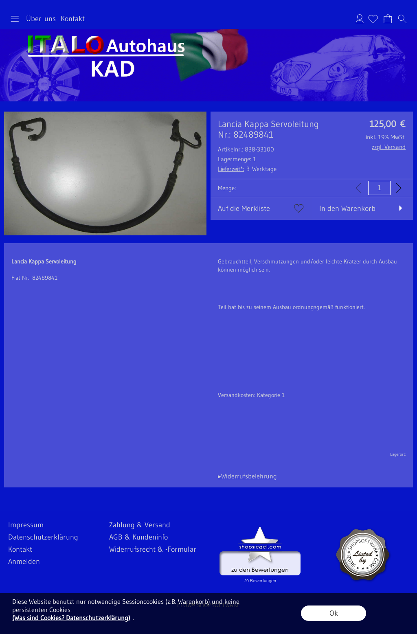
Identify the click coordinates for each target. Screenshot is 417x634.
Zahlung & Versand (139, 524)
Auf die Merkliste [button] (244, 208)
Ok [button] (333, 613)
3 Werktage (247, 169)
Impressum (26, 524)
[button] (14, 18)
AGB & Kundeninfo (138, 537)
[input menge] (379, 188)
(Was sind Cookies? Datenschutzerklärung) (71, 618)
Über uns (41, 18)
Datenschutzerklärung (43, 537)
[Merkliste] (373, 18)
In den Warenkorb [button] (347, 208)
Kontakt (73, 18)
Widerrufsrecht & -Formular (152, 549)
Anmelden (359, 18)
